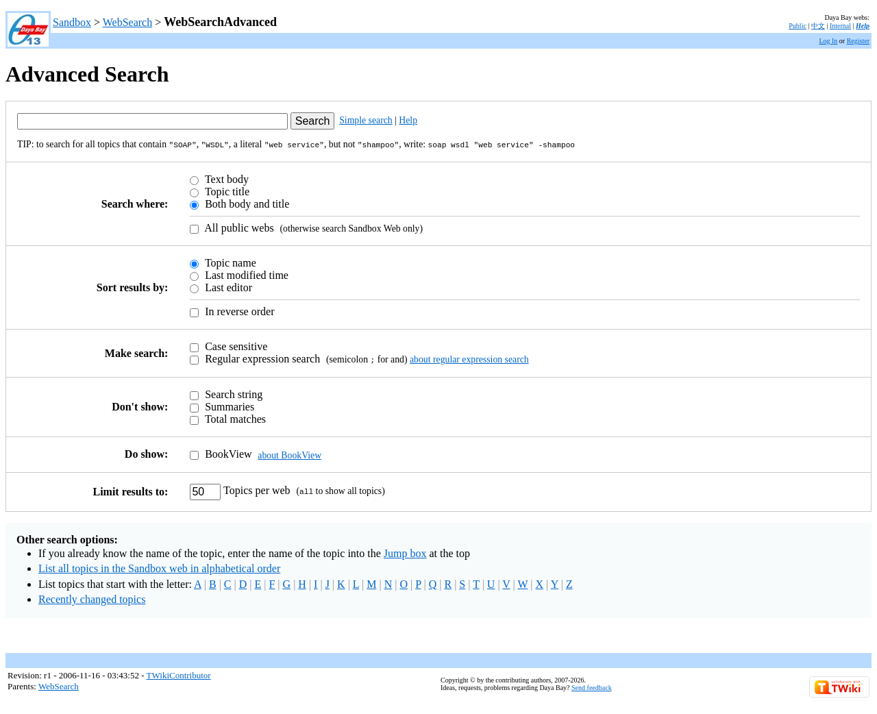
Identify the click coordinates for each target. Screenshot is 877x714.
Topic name (229, 261)
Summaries (228, 404)
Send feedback (591, 685)
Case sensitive (234, 345)
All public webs (237, 226)
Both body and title (245, 202)
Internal (840, 25)
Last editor (227, 286)
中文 (818, 25)
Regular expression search (261, 357)
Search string (232, 392)
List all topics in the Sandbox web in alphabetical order (159, 566)
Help (862, 25)
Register (858, 41)
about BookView (289, 452)
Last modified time (245, 274)
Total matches (234, 417)
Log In (828, 41)
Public (797, 25)
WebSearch (127, 22)
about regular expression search (469, 358)
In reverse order (238, 310)
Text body (225, 178)
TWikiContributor (179, 673)
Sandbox (72, 22)
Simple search (366, 120)
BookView (226, 452)
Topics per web (257, 488)
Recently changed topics (91, 597)
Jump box (405, 551)
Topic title (225, 190)
